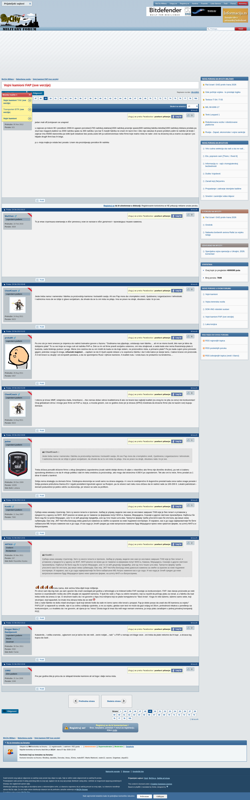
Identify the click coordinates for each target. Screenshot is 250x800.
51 (56, 98)
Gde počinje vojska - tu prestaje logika (222, 295)
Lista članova (215, 3)
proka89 (9, 338)
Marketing (242, 3)
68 (140, 98)
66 (130, 98)
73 (165, 98)
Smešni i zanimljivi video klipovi (219, 399)
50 (50, 98)
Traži (226, 3)
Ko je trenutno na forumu (18, 743)
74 (170, 98)
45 (130, 711)
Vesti (146, 778)
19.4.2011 (195, 92)
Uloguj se (173, 3)
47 (36, 98)
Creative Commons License (161, 784)
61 (105, 98)
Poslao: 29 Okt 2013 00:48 (15, 284)
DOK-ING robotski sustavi (217, 225)
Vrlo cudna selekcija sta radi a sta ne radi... (225, 352)
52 (61, 98)
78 (190, 98)
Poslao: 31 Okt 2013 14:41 (15, 538)
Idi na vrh (195, 719)
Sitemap (126, 771)
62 (110, 98)
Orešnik (209, 141)
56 (80, 98)
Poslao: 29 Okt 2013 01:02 (15, 331)
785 (195, 98)
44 (125, 711)
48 (41, 98)
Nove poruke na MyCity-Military (218, 282)
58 (90, 98)
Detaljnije (130, 747)
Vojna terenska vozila (215, 217)
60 (100, 98)
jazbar (8, 441)
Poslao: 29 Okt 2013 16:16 (15, 500)
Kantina (195, 3)
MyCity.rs (152, 778)
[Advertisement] (125, 56)
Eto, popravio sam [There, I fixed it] (221, 359)
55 (76, 98)
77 (185, 98)
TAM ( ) (14, 101)
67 (135, 98)
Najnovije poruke (113, 771)
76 (180, 98)
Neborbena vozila (23, 79)
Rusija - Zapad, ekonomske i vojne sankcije (225, 335)
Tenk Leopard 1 (212, 318)
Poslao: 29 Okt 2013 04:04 (15, 435)
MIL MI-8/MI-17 (212, 310)
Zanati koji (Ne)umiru (215, 384)
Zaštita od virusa (163, 778)
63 (115, 98)
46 (135, 711)
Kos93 (8, 506)
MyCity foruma (82, 789)
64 (120, 98)
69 (145, 98)
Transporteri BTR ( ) (13, 110)
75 (175, 98)
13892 (8, 670)
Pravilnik (204, 3)
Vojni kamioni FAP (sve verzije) (45, 79)
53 (65, 98)
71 (155, 98)
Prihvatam (144, 796)
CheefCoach (11, 291)
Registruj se (184, 3)
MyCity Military (161, 3)
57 (85, 98)
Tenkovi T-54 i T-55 (214, 303)
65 (125, 98)
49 (46, 98)
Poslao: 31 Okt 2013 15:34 (15, 664)
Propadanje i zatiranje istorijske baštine (223, 392)
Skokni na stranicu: (178, 106)
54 (70, 98)
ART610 (8, 544)
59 (95, 98)
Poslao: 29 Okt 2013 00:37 (15, 210)
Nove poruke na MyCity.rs (215, 346)
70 (150, 98)
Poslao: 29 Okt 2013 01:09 (15, 388)
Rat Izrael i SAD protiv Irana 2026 (220, 133)
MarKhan (9, 216)
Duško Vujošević (213, 377)
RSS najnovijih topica (215, 256)
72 (160, 98)
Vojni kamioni (211, 210)
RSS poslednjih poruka (215, 264)
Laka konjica (211, 240)
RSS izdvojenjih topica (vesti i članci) (222, 271)
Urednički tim (138, 771)
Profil (42, 200)
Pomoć (233, 3)
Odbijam (160, 796)
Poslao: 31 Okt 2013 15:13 (15, 623)
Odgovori (37, 93)
